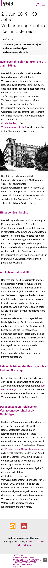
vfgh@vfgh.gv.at (24, 545)
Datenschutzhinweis (23, 557)
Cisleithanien (10, 123)
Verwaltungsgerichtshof (13, 127)
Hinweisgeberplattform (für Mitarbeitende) (25, 563)
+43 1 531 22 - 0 (36, 541)
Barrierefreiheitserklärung (27, 560)
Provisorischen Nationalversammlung (24, 449)
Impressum (18, 555)
